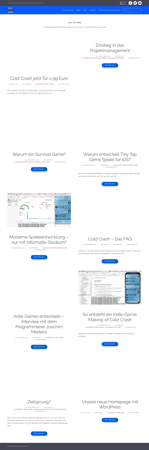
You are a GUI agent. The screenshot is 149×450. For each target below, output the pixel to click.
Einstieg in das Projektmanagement (110, 48)
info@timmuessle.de (98, 27)
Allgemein (40, 84)
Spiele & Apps (68, 10)
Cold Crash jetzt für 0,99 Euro (39, 78)
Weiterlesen (110, 65)
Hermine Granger (55, 418)
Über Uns (120, 412)
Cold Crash (31, 93)
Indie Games (49, 84)
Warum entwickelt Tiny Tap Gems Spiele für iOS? (110, 157)
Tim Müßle (26, 84)
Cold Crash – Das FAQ (110, 238)
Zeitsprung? (39, 401)
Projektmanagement (99, 58)
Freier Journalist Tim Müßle (81, 27)
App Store (48, 93)
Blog (78, 10)
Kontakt (93, 10)
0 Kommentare (64, 84)
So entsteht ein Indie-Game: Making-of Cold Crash (110, 317)
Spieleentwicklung (116, 58)
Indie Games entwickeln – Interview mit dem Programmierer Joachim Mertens (39, 324)
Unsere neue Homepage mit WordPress (110, 404)
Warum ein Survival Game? (39, 154)
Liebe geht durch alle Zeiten (34, 420)
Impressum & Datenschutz (109, 10)
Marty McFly (11, 418)
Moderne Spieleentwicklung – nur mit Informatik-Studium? (39, 239)
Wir (85, 10)
